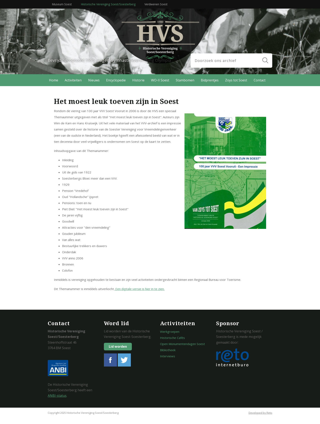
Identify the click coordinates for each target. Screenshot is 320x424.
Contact (260, 80)
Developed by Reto (260, 413)
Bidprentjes (210, 80)
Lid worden (118, 346)
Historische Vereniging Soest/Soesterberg (108, 4)
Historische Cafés (172, 338)
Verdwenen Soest (156, 4)
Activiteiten (73, 80)
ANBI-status (57, 395)
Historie (138, 80)
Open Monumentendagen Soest (182, 344)
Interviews (167, 356)
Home (53, 80)
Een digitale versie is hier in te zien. (139, 289)
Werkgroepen (169, 332)
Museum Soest (62, 4)
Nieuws (94, 80)
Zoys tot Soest (236, 80)
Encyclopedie (116, 80)
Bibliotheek (168, 350)
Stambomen (185, 80)
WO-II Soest (160, 80)
